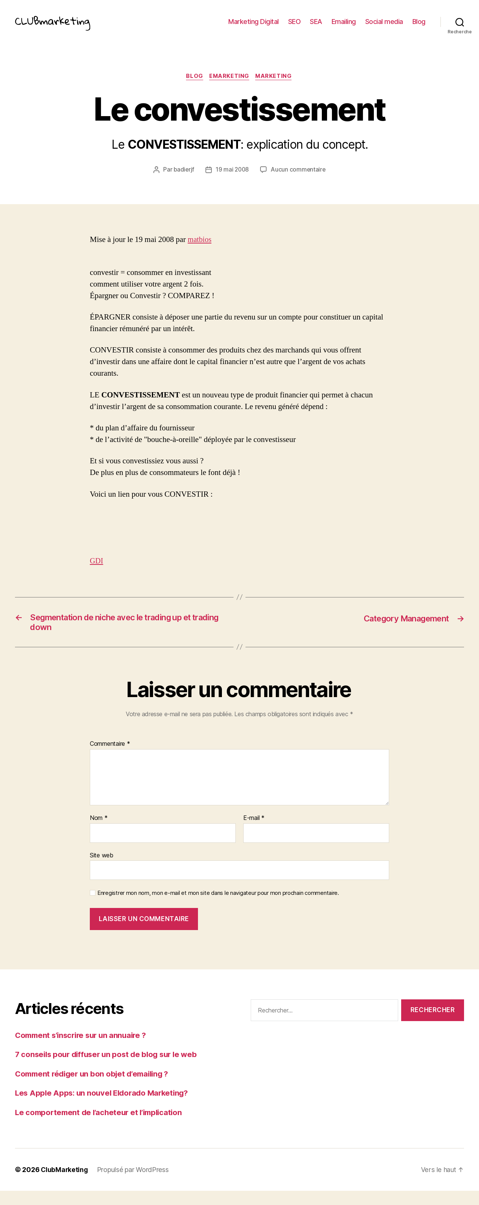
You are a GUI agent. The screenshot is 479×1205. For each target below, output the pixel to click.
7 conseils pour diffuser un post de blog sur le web (110, 1068)
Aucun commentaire (299, 181)
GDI (97, 572)
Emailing (344, 27)
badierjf (183, 181)
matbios (200, 251)
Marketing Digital (253, 27)
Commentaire (110, 758)
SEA (316, 27)
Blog (418, 27)
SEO (294, 27)
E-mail (254, 832)
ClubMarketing (65, 1184)
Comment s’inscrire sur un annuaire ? (84, 1049)
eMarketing (230, 88)
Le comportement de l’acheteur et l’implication (102, 1126)
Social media (384, 27)
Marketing (275, 88)
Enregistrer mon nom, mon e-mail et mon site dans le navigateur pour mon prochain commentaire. (218, 907)
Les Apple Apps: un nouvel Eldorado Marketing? (105, 1107)
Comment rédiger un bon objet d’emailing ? (95, 1087)
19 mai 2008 (232, 181)
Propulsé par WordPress (134, 1184)
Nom (99, 832)
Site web (101, 869)
